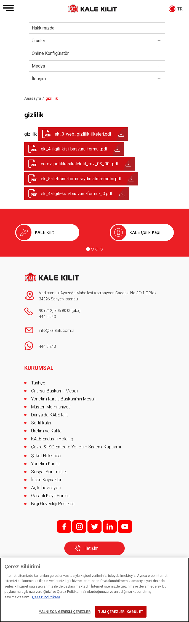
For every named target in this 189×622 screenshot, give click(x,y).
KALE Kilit (44, 232)
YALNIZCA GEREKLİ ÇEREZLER (64, 612)
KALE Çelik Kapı (144, 232)
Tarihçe (38, 383)
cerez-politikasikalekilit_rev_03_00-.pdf (80, 163)
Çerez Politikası (46, 597)
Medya (38, 66)
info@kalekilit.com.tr (56, 330)
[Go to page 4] (101, 249)
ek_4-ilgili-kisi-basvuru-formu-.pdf (74, 149)
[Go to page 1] (88, 249)
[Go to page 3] (96, 249)
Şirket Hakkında (46, 455)
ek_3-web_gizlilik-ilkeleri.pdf (83, 134)
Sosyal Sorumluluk (49, 471)
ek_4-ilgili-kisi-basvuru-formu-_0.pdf (77, 193)
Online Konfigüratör (50, 53)
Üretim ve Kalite (46, 430)
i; (79, 526)
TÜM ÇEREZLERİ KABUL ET (120, 612)
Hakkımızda (43, 28)
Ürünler (38, 40)
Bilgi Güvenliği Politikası (53, 503)
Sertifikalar (41, 423)
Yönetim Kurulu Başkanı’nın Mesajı (63, 399)
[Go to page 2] (92, 249)
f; (64, 526)
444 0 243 (47, 316)
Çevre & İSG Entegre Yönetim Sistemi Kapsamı (76, 446)
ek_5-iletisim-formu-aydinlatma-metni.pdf (81, 178)
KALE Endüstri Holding (52, 438)
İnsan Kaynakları (46, 479)
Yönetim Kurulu (45, 463)
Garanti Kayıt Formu (51, 495)
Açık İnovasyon (46, 487)
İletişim (39, 78)
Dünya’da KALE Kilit (49, 415)
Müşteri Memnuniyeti (51, 407)
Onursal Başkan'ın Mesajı (54, 391)
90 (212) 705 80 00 (55, 310)
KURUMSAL (39, 368)
